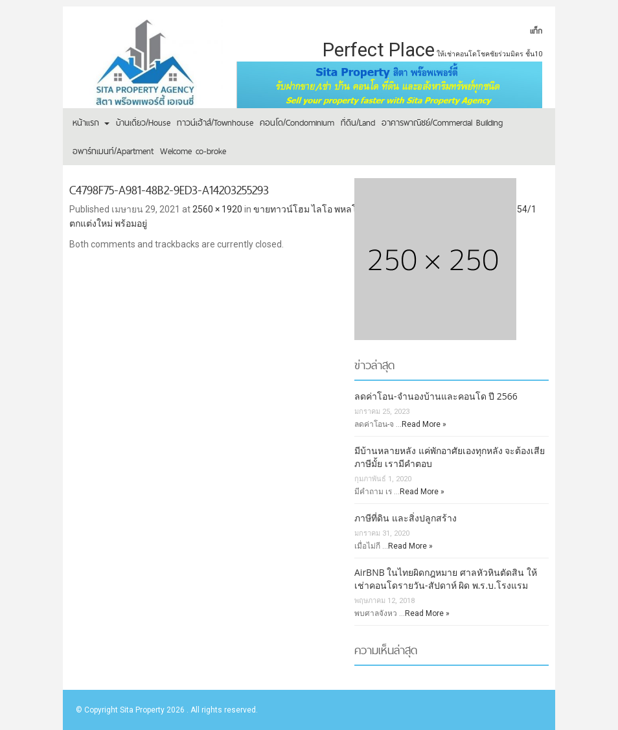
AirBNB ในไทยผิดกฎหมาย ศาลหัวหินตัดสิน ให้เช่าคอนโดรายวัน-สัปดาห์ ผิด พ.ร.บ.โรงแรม (445, 578)
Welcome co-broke (193, 151)
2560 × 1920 (217, 209)
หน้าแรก (91, 122)
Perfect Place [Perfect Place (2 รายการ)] (379, 50)
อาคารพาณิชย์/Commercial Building (442, 122)
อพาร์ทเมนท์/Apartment (113, 151)
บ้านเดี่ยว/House (143, 122)
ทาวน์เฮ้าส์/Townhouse (215, 122)
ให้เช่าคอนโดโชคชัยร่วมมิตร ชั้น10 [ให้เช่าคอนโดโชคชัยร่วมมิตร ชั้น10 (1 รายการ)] (489, 54)
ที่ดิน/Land (358, 122)
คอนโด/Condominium (297, 122)
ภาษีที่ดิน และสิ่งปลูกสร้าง (405, 518)
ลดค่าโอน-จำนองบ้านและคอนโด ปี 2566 (436, 396)
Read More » (424, 424)
